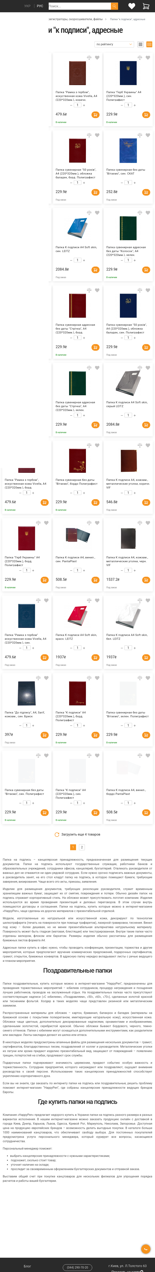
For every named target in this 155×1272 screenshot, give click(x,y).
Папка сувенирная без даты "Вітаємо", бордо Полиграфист (77, 481)
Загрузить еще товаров (77, 834)
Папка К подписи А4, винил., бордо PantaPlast (126, 792)
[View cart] (146, 6)
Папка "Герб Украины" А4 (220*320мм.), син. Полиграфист (123, 96)
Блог (27, 1266)
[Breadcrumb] (4, 19)
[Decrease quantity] (20, 105)
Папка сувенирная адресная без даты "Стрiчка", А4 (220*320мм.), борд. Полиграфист (75, 328)
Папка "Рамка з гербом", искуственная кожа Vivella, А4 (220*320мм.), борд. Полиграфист (25, 483)
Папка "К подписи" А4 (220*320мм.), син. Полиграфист (71, 793)
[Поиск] (114, 6)
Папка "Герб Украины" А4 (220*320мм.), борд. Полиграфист (22, 561)
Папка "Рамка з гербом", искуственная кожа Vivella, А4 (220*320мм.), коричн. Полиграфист (76, 96)
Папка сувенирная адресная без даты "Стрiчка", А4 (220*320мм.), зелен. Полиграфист (75, 406)
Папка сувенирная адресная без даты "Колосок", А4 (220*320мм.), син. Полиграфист (24, 328)
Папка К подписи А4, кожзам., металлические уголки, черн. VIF (127, 561)
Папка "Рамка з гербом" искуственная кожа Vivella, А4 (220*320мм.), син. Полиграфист (25, 638)
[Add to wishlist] (46, 57)
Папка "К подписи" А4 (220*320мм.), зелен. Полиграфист (20, 406)
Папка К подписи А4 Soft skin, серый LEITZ (127, 404)
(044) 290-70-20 (77, 1267)
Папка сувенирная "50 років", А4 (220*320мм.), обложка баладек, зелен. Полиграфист (25, 173)
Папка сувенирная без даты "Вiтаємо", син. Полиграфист (24, 792)
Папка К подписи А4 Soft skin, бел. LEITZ (127, 636)
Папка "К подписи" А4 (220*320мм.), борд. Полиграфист (71, 716)
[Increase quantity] (33, 105)
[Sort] (114, 44)
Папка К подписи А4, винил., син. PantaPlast (75, 559)
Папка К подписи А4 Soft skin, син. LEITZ (76, 249)
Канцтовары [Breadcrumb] (22, 19)
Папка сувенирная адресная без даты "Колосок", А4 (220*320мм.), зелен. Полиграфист (126, 251)
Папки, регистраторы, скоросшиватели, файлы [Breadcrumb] (70, 19)
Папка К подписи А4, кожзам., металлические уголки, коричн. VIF (128, 483)
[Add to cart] (38, 114)
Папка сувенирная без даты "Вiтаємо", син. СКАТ (125, 171)
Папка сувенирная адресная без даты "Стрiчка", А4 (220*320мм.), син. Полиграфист (24, 96)
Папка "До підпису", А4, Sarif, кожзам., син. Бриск (25, 714)
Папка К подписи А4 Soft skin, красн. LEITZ (76, 636)
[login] (132, 6)
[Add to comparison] (38, 57)
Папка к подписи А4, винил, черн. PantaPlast (24, 249)
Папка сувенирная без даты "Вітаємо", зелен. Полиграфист (127, 714)
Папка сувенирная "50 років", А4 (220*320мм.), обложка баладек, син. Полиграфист (126, 328)
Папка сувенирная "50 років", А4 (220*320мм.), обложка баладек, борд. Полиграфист (76, 173)
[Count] (26, 105)
